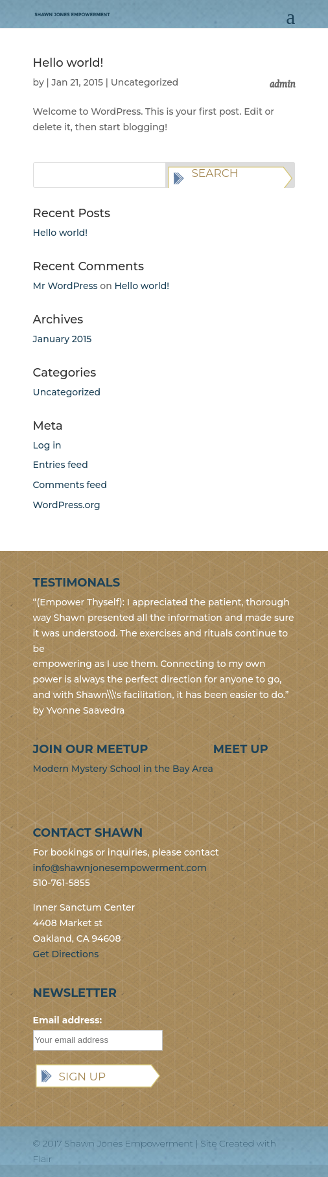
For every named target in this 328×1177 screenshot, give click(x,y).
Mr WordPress (65, 286)
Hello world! (68, 63)
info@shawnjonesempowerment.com (120, 868)
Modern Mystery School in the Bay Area (123, 769)
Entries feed (60, 465)
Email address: (67, 1020)
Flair (42, 1159)
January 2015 (62, 339)
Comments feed (70, 485)
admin (282, 82)
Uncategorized (144, 82)
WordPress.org (66, 505)
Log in (47, 445)
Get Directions (66, 954)
